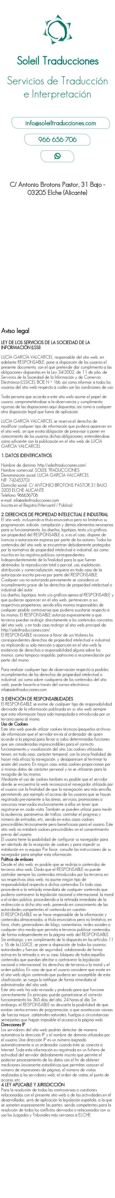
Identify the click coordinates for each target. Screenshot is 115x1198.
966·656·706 (57, 139)
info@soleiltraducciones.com (60, 123)
